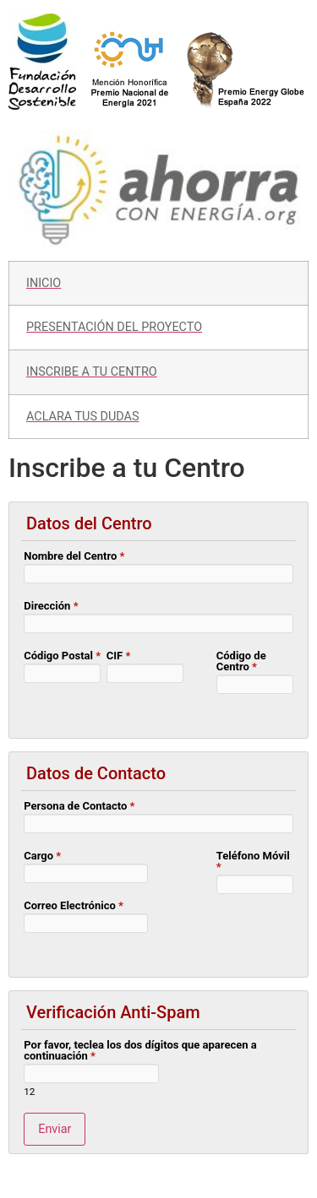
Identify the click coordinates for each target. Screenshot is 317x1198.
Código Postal (62, 656)
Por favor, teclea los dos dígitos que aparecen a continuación (140, 1050)
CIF (119, 656)
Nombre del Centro (74, 556)
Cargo (42, 856)
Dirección (51, 606)
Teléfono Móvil (253, 861)
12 (29, 1092)
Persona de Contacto (79, 806)
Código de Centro (241, 661)
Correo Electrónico (73, 906)
